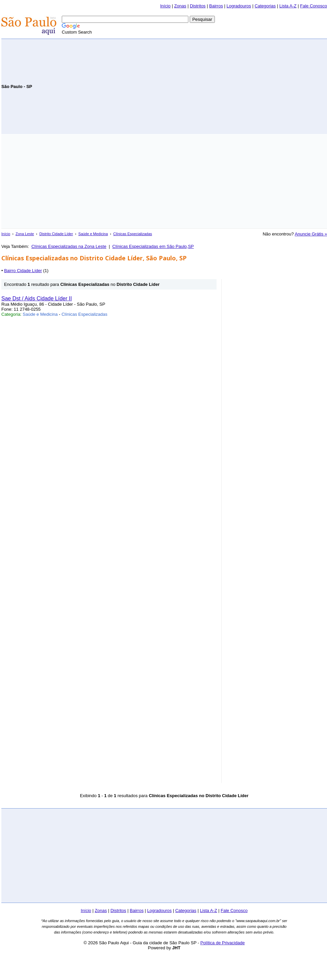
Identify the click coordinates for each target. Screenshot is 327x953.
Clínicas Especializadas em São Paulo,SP (153, 246)
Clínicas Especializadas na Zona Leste (68, 246)
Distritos (197, 5)
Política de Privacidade (222, 942)
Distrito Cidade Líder (56, 234)
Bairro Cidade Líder (23, 270)
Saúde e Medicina (93, 234)
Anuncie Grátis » (311, 233)
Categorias (265, 5)
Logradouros (239, 5)
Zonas (180, 5)
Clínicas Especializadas (132, 234)
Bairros (216, 5)
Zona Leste (24, 234)
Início (165, 5)
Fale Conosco (313, 5)
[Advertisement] (248, 86)
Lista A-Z (287, 5)
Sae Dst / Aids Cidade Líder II (36, 298)
